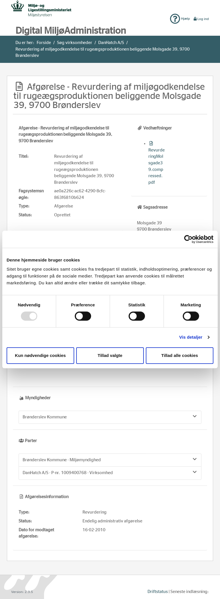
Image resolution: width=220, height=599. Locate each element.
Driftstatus (158, 592)
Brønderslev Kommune (110, 416)
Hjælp (180, 18)
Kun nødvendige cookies (40, 355)
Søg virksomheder (74, 43)
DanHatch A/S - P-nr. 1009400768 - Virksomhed (110, 472)
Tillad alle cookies (179, 355)
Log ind (201, 19)
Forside (44, 43)
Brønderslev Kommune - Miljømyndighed (110, 459)
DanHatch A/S (111, 43)
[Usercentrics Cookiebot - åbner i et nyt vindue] (188, 239)
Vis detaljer (191, 337)
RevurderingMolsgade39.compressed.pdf (156, 162)
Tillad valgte (110, 355)
